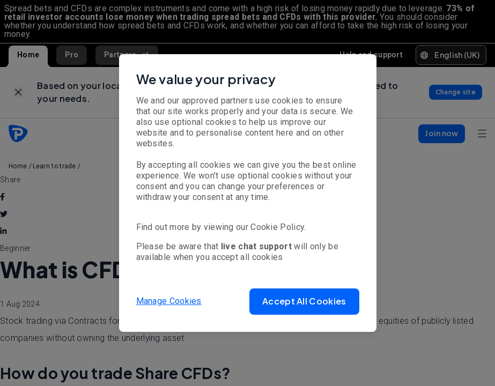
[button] (304, 301)
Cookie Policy (277, 227)
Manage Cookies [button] (169, 301)
